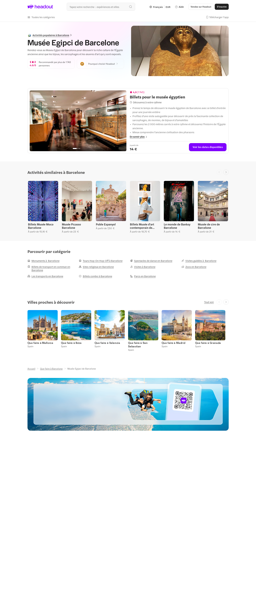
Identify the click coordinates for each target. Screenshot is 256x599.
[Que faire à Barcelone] (51, 368)
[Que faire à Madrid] (173, 343)
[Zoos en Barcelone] (193, 266)
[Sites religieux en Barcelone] (96, 266)
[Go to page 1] (75, 148)
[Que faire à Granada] (208, 343)
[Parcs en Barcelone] (143, 276)
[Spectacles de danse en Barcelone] (151, 260)
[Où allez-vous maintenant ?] (101, 7)
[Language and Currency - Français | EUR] (159, 6)
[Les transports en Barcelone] (45, 276)
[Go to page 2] (77, 148)
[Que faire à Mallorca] (40, 343)
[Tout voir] (209, 302)
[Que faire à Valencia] (107, 343)
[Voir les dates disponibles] (207, 147)
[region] (78, 120)
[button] (200, 7)
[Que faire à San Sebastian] (138, 344)
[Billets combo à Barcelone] (95, 276)
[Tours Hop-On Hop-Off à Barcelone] (101, 260)
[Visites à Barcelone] (142, 266)
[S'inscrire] (222, 7)
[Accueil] (31, 368)
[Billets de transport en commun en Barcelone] (51, 268)
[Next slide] (226, 172)
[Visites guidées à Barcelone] (198, 260)
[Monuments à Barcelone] (43, 260)
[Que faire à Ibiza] (71, 343)
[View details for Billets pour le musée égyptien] (178, 96)
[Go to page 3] (79, 148)
